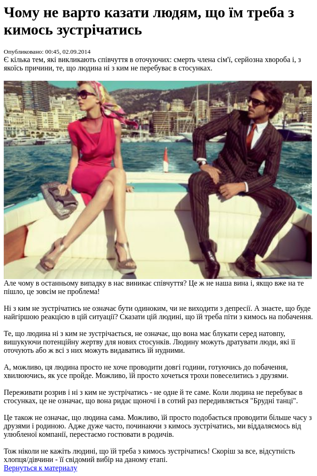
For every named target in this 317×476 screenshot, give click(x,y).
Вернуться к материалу (40, 468)
